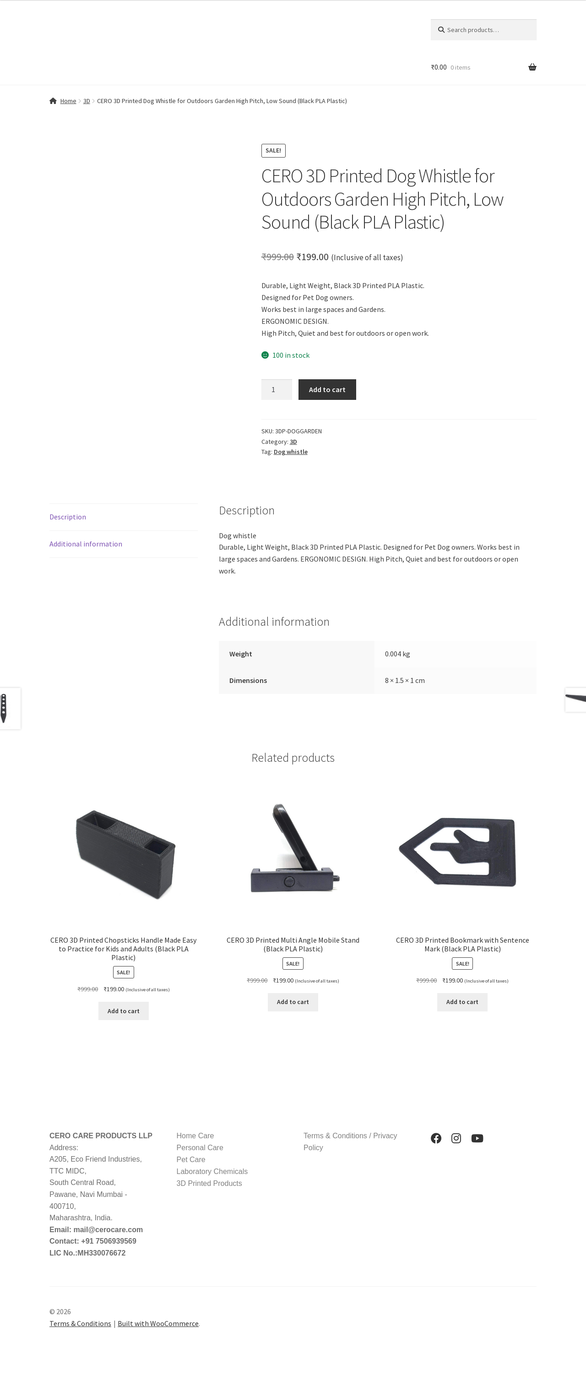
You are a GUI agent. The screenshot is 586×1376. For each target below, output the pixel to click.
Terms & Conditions (80, 1323)
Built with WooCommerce (158, 1323)
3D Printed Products (209, 1183)
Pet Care (191, 1159)
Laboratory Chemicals (212, 1171)
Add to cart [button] (124, 1011)
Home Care (195, 1136)
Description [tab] (67, 516)
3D (86, 101)
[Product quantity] (277, 389)
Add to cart (327, 389)
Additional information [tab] (85, 543)
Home (68, 101)
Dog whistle (291, 452)
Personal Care (200, 1148)
